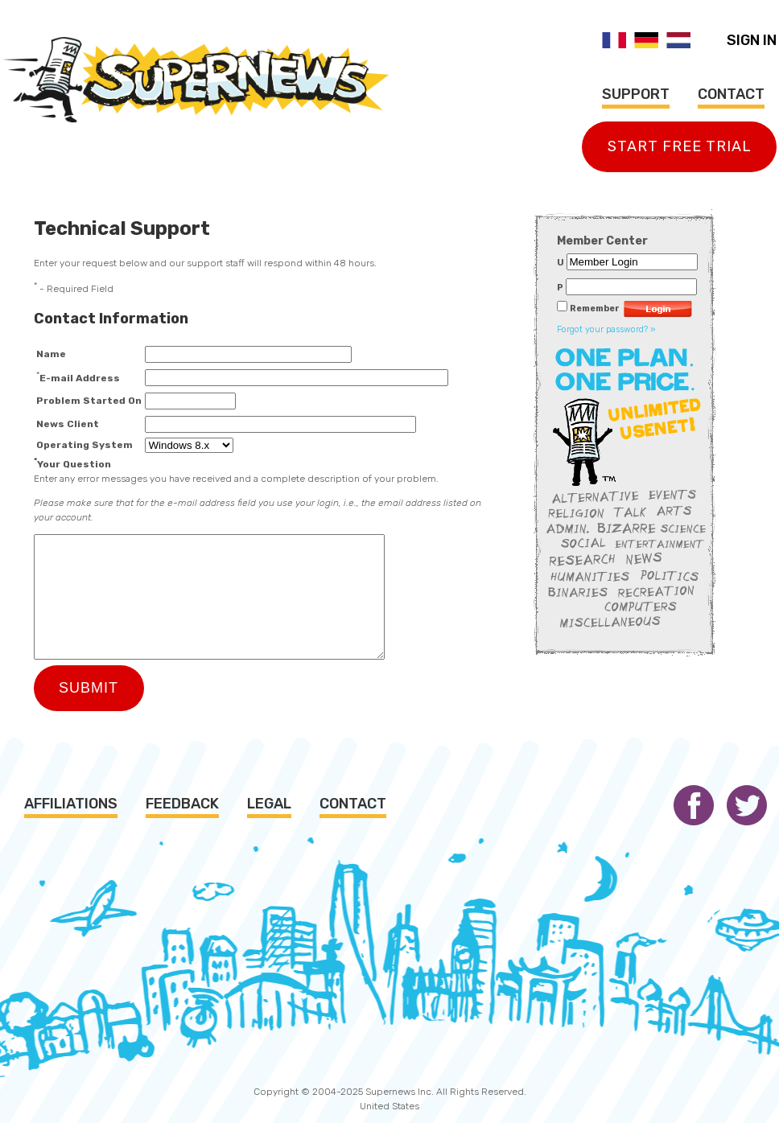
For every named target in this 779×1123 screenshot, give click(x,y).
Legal (269, 803)
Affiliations (70, 803)
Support (636, 94)
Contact (731, 94)
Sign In (752, 40)
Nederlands (678, 40)
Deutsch (646, 40)
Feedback (182, 803)
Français (614, 40)
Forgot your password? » (606, 329)
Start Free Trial (680, 146)
